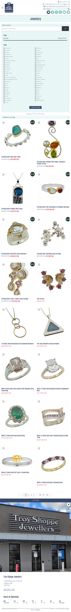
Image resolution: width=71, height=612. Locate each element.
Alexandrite (8, 48)
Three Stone (8, 98)
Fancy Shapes (40, 67)
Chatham (39, 56)
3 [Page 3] (28, 495)
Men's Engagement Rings (11, 79)
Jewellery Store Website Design (9, 608)
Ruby (38, 89)
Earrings (39, 62)
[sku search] (55, 9)
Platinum (39, 87)
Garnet (38, 73)
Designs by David (41, 60)
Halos (38, 75)
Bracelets (39, 54)
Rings (6, 89)
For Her (7, 71)
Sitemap (52, 608)
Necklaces (39, 81)
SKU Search (6, 25)
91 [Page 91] (44, 495)
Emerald (7, 64)
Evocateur (7, 67)
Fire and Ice (8, 69)
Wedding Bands (40, 100)
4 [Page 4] (31, 495)
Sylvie (6, 96)
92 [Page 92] (47, 495)
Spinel (38, 94)
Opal (6, 83)
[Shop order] (35, 117)
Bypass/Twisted (9, 56)
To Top (35, 500)
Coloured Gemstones (10, 60)
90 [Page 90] (40, 495)
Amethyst (39, 48)
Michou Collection (41, 79)
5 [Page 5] (33, 495)
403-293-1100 (9, 589)
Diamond (7, 62)
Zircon (6, 102)
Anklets (7, 52)
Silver (38, 92)
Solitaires (7, 94)
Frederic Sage (8, 73)
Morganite (7, 81)
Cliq (38, 58)
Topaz (38, 98)
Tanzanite (39, 96)
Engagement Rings (41, 64)
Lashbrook (39, 77)
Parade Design (40, 83)
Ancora (38, 50)
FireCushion (39, 69)
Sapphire (7, 92)
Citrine (7, 58)
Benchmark (8, 54)
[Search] (65, 28)
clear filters (35, 107)
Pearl (6, 85)
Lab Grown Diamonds (10, 77)
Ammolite (7, 50)
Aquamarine (40, 52)
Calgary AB (56, 4)
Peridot (7, 87)
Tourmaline (8, 100)
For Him (39, 71)
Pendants (39, 85)
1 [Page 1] (23, 495)
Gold (6, 75)
